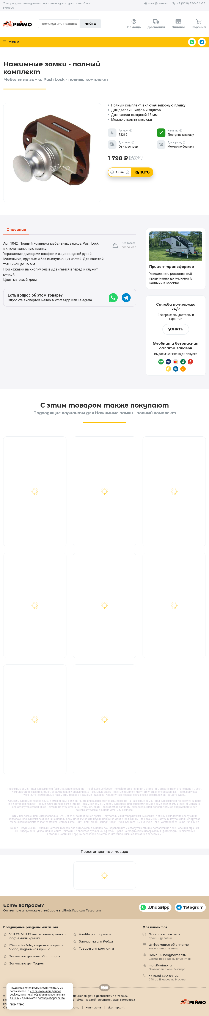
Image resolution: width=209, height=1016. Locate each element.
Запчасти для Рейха (96, 941)
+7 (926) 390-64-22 (191, 3)
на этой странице (69, 806)
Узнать (175, 329)
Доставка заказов (164, 935)
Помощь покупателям (170, 956)
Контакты (94, 1007)
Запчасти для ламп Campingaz (34, 956)
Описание (16, 230)
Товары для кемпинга (96, 948)
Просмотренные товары (105, 852)
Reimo (17, 23)
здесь (181, 794)
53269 (45, 800)
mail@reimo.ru (158, 3)
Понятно (17, 1004)
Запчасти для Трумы (26, 963)
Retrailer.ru (104, 987)
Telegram (202, 42)
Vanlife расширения (95, 934)
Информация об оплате (169, 946)
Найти (90, 24)
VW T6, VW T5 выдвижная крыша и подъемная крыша (37, 936)
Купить (142, 172)
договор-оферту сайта (51, 998)
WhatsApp (192, 42)
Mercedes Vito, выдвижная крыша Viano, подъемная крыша (36, 947)
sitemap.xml (116, 1007)
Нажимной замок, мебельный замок (103, 803)
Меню (11, 42)
